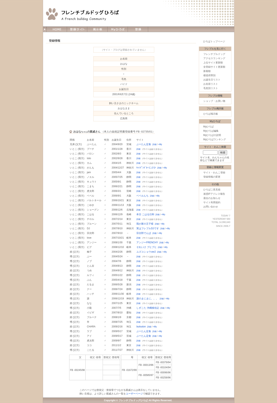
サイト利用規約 (211, 202)
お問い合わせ (210, 206)
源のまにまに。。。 (147, 298)
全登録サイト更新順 (214, 66)
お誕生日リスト (211, 79)
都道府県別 (209, 75)
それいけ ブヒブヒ (146, 247)
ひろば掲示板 (210, 113)
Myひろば (208, 126)
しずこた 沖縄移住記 (147, 307)
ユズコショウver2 (146, 251)
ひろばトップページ (214, 41)
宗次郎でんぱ (143, 233)
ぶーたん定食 (143, 144)
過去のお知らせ (211, 198)
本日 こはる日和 (145, 214)
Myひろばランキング (214, 139)
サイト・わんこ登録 (214, 172)
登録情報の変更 (211, 176)
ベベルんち (142, 195)
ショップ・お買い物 (214, 101)
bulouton (141, 326)
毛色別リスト (210, 88)
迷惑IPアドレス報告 (214, 193)
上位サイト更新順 (213, 62)
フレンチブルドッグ (214, 54)
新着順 (207, 71)
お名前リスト (210, 84)
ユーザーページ (134, 393)
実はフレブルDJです (147, 228)
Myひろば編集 (211, 130)
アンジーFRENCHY (147, 242)
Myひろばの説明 (212, 135)
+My (160, 144)
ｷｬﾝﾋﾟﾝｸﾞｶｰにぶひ (146, 167)
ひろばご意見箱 (211, 189)
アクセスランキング (214, 58)
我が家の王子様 (144, 223)
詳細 (154, 144)
